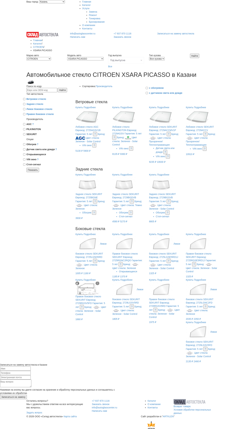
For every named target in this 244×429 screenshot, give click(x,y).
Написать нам (77, 37)
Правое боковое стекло (40, 114)
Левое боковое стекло (39, 109)
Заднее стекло (34, 104)
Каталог (86, 5)
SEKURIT (31, 134)
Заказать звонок (122, 37)
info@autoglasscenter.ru (82, 33)
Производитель (104, 86)
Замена (93, 11)
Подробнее (90, 107)
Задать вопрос (34, 412)
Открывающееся (36, 154)
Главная (86, 1)
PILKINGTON (33, 129)
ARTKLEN (168, 416)
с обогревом (156, 88)
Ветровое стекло (36, 99)
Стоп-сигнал (33, 164)
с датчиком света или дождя (165, 93)
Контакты (87, 28)
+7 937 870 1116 (122, 33)
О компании (88, 25)
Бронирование (97, 21)
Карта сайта (70, 416)
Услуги (85, 8)
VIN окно (32, 159)
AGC (30, 124)
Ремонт (93, 15)
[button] (126, 60)
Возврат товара (182, 406)
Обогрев (32, 144)
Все (110, 66)
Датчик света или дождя (41, 149)
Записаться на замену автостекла (175, 33)
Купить (79, 107)
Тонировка (94, 18)
